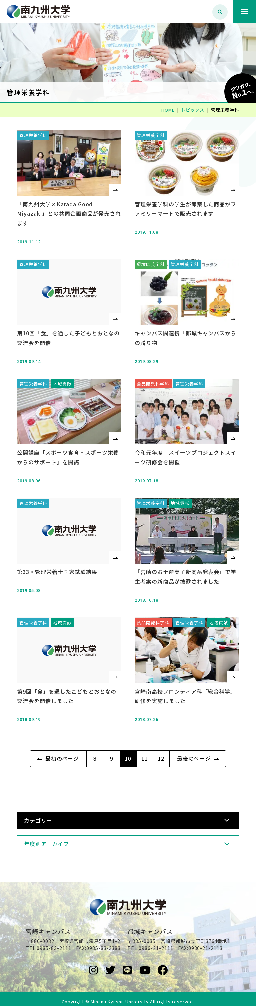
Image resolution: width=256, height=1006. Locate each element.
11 (144, 749)
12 (161, 749)
